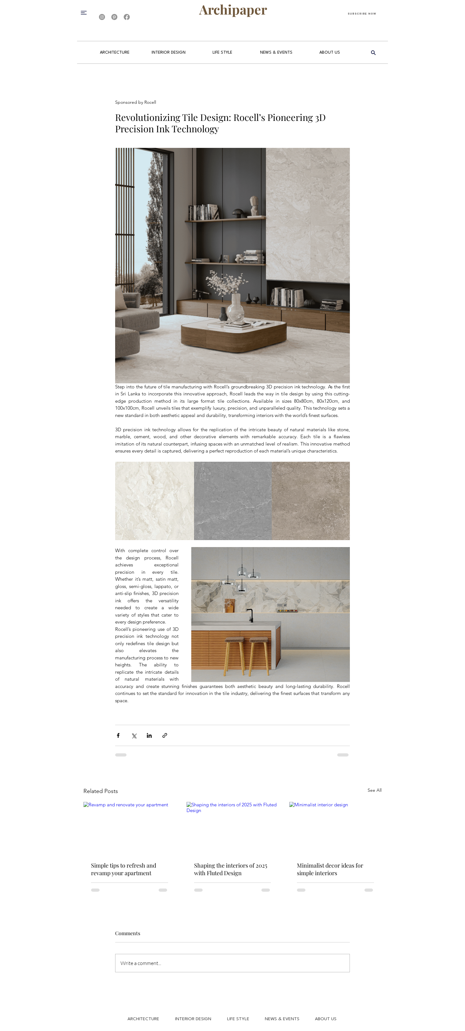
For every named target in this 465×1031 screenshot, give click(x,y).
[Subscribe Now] (361, 13)
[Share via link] (165, 735)
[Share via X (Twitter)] (134, 735)
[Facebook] (127, 17)
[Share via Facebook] (118, 735)
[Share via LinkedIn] (149, 735)
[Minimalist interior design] (335, 828)
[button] (86, 12)
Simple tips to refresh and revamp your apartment (123, 869)
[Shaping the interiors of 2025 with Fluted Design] (233, 828)
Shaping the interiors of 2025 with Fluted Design (230, 869)
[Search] (373, 53)
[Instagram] (102, 17)
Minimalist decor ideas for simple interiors (330, 869)
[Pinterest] (114, 17)
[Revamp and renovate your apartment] (129, 828)
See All (375, 790)
